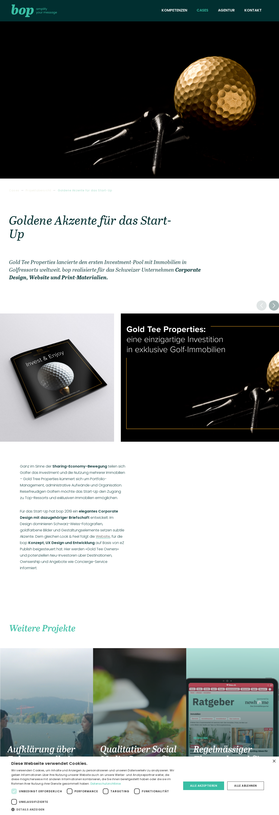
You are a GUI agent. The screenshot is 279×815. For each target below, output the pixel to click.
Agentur (226, 10)
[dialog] (139, 786)
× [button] (274, 761)
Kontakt (253, 10)
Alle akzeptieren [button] (203, 786)
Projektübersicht (38, 190)
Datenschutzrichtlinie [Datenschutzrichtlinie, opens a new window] (105, 784)
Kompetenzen (174, 10)
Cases (202, 10)
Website (104, 536)
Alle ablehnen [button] (245, 786)
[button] (274, 305)
